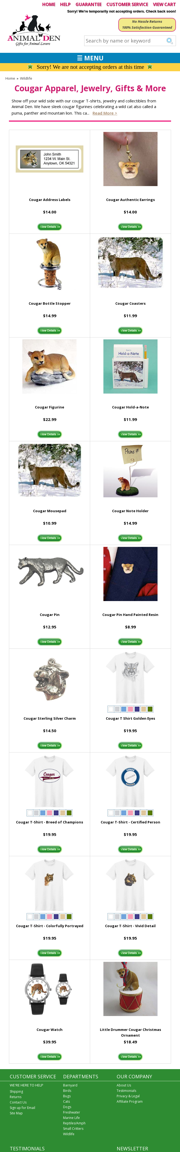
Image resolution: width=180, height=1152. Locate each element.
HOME (48, 4)
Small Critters (73, 1128)
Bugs (67, 1096)
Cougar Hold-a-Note (130, 407)
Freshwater (71, 1112)
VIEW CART (164, 4)
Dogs (67, 1107)
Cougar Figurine (49, 407)
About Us (124, 1085)
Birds (67, 1090)
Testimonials (126, 1090)
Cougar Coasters (130, 303)
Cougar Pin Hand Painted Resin (130, 614)
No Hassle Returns (147, 21)
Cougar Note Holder (130, 510)
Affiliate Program (130, 1101)
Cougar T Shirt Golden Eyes (130, 718)
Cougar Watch (50, 1029)
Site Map (16, 1113)
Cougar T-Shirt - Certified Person (130, 822)
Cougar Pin (50, 614)
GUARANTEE (89, 4)
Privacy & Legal (128, 1096)
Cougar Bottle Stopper (50, 303)
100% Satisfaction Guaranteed (147, 27)
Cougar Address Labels (49, 199)
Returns (15, 1097)
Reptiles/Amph (74, 1123)
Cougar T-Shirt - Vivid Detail (130, 925)
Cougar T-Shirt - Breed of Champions (49, 822)
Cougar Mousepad (49, 510)
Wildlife (26, 78)
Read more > (105, 113)
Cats (66, 1101)
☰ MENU (90, 58)
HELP (65, 4)
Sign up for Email (22, 1107)
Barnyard (70, 1085)
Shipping (16, 1091)
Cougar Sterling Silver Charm (50, 718)
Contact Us (18, 1102)
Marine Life (71, 1117)
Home (10, 78)
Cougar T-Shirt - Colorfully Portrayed (49, 925)
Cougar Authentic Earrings (130, 199)
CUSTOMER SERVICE (127, 4)
